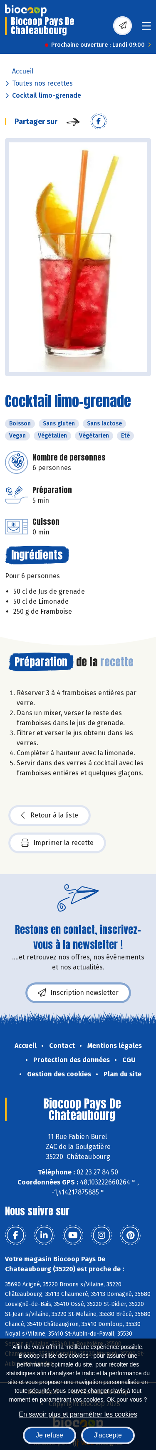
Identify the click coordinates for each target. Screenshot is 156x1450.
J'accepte (108, 1435)
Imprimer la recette (57, 843)
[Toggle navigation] (146, 28)
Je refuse (49, 1435)
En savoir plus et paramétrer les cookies (78, 1414)
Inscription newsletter (78, 993)
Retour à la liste (49, 815)
